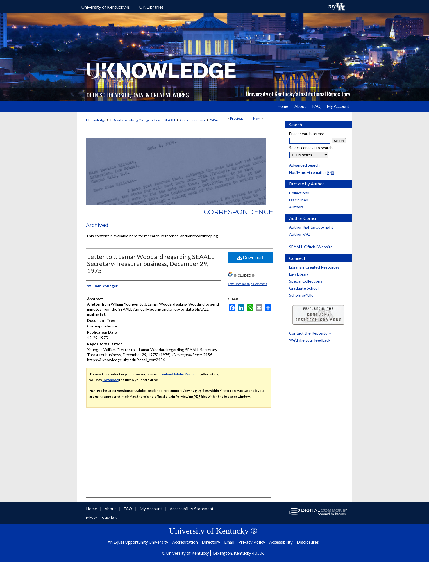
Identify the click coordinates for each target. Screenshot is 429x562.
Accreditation (185, 542)
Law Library (299, 274)
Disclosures (308, 542)
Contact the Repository (310, 333)
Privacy (91, 517)
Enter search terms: (306, 133)
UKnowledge (96, 120)
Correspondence (193, 120)
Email (229, 542)
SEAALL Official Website (311, 246)
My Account (151, 508)
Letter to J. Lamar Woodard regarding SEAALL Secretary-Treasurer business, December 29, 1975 (150, 263)
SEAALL (170, 120)
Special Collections (305, 281)
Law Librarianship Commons (247, 284)
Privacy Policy (251, 542)
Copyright (109, 517)
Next (256, 118)
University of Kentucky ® (105, 7)
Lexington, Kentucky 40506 (239, 553)
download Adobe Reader (176, 374)
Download (250, 257)
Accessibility (281, 542)
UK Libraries (151, 7)
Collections (299, 192)
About (111, 508)
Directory (211, 542)
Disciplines (298, 199)
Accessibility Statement (192, 508)
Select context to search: (311, 147)
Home (92, 508)
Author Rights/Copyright (311, 227)
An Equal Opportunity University (138, 542)
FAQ (128, 508)
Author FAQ (299, 234)
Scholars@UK (301, 295)
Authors (296, 206)
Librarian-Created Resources (314, 267)
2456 (214, 120)
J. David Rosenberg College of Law (135, 120)
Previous (237, 118)
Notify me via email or (311, 172)
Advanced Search (304, 165)
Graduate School (304, 288)
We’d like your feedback (309, 340)
